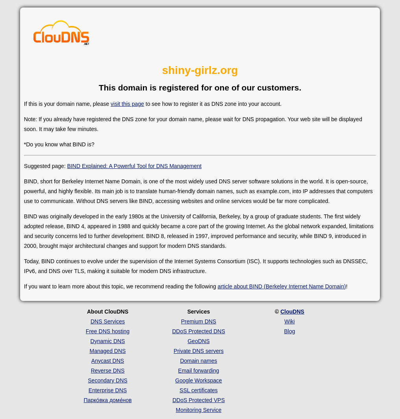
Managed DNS (108, 351)
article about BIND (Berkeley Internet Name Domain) (282, 286)
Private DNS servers (199, 351)
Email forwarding (198, 370)
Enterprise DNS (108, 390)
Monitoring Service (199, 410)
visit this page (127, 104)
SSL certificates (199, 390)
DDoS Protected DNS (198, 331)
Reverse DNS (108, 370)
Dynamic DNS (108, 341)
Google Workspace (198, 380)
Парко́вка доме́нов (107, 400)
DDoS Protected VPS (198, 400)
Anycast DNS (107, 361)
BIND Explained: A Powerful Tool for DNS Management (134, 166)
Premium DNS (198, 321)
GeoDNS (198, 341)
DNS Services (108, 321)
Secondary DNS (107, 380)
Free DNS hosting (108, 331)
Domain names (198, 361)
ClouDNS (292, 311)
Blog (289, 331)
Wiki (289, 321)
